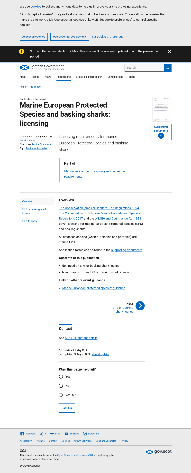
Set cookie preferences (107, 37)
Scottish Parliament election (49, 51)
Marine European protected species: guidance (93, 288)
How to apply (29, 221)
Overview (27, 201)
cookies (36, 6)
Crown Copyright (82, 441)
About (23, 76)
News (48, 76)
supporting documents (126, 250)
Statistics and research (89, 76)
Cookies (66, 441)
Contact (53, 441)
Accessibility (26, 441)
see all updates (27, 140)
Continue (67, 408)
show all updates (100, 354)
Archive (41, 441)
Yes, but (70, 395)
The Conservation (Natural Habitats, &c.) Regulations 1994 (99, 208)
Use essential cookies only (69, 36)
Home (23, 86)
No (67, 386)
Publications (63, 76)
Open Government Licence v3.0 (75, 455)
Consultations (115, 76)
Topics (35, 76)
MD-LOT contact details (81, 338)
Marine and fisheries (36, 148)
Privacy (124, 441)
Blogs (131, 76)
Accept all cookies (33, 36)
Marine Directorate (42, 144)
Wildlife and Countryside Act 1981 (118, 218)
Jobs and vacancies (106, 441)
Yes (68, 376)
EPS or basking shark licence (34, 211)
